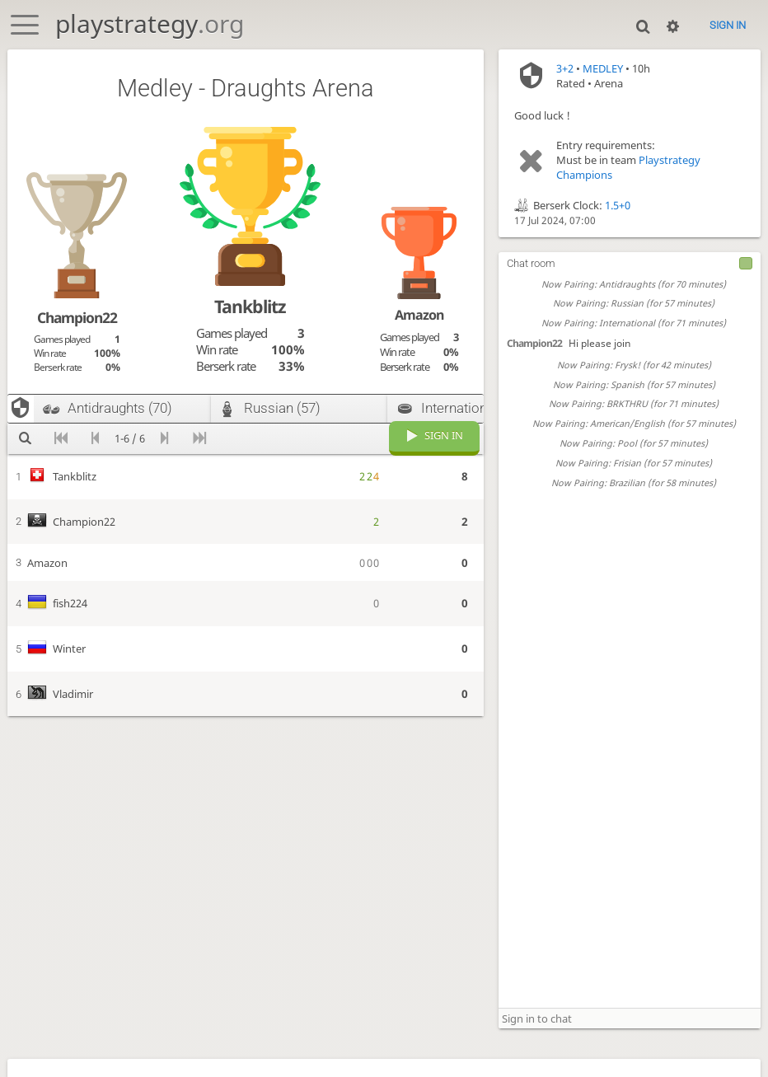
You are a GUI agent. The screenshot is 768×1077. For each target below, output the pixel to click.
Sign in (727, 25)
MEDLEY (603, 68)
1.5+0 (617, 205)
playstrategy (149, 23)
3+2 (565, 68)
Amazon (419, 315)
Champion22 (534, 343)
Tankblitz (250, 306)
